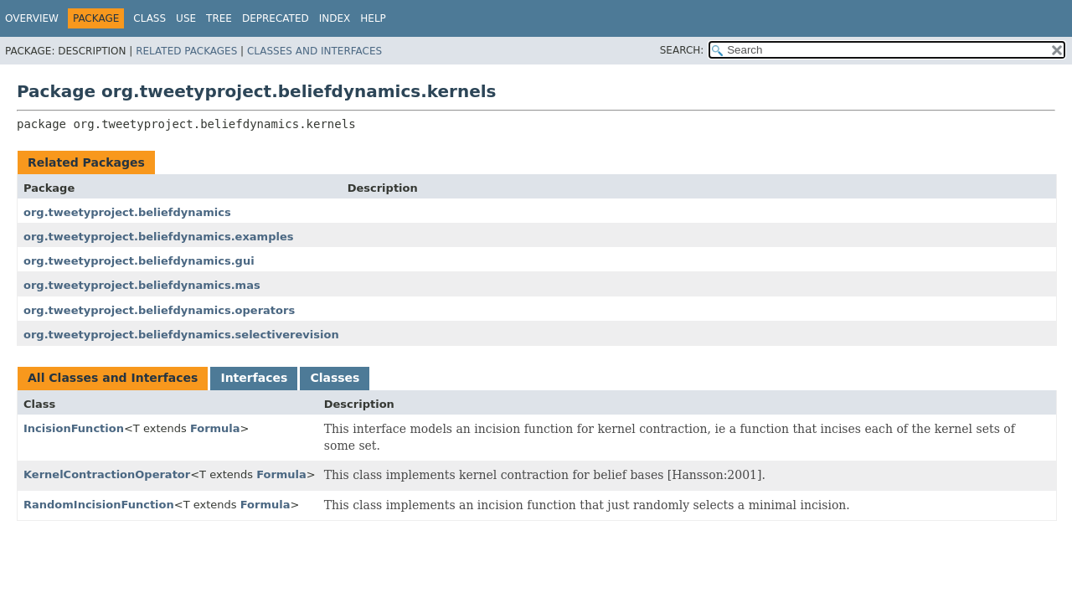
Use (186, 18)
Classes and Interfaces (314, 51)
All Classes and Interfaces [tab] (113, 377)
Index (335, 18)
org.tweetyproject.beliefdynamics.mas (141, 285)
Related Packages (186, 51)
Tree (219, 18)
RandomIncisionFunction (98, 504)
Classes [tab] (334, 377)
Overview (32, 18)
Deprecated (275, 18)
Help (373, 18)
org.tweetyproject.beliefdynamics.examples (158, 236)
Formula (215, 428)
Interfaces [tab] (253, 377)
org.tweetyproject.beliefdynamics (127, 212)
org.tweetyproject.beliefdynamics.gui (139, 261)
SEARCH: (682, 50)
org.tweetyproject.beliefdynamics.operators (159, 310)
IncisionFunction (73, 428)
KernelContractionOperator (106, 474)
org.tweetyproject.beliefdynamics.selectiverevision (181, 334)
